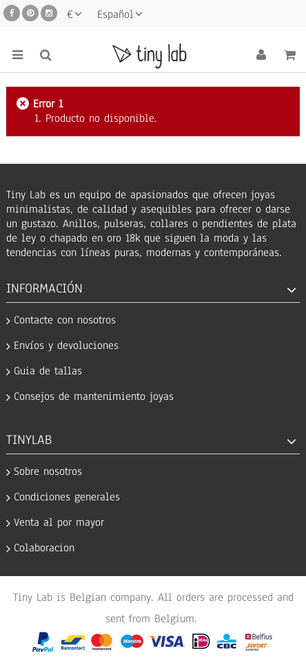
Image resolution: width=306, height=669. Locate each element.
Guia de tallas (48, 371)
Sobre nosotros (48, 472)
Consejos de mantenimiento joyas (94, 397)
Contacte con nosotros (65, 320)
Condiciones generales (67, 497)
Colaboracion (44, 548)
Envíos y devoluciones (66, 346)
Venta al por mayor (59, 523)
